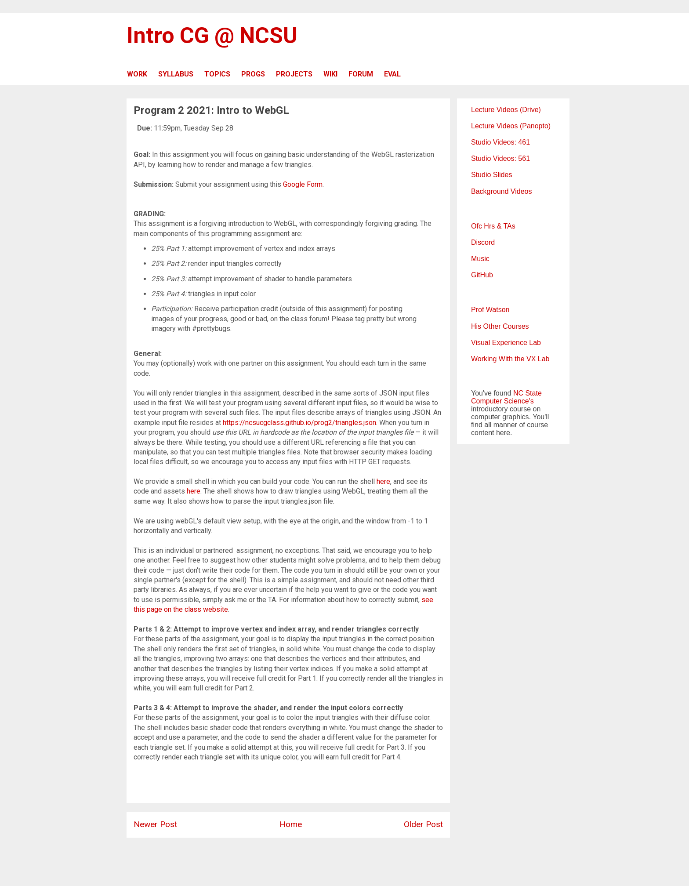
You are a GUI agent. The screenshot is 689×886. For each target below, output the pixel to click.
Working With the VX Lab (510, 359)
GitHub (482, 275)
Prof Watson (490, 309)
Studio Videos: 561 (500, 158)
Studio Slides (491, 174)
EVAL (392, 74)
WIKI (330, 74)
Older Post (423, 824)
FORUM (360, 74)
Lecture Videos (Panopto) (511, 126)
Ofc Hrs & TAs (493, 226)
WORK (137, 74)
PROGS (253, 74)
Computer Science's (502, 401)
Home (290, 824)
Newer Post (155, 824)
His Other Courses (500, 326)
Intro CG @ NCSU (212, 35)
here (383, 481)
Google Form (303, 184)
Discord (483, 242)
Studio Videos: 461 (500, 142)
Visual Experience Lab (506, 342)
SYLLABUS (175, 74)
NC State (527, 393)
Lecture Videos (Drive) (506, 109)
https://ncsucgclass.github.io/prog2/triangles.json (299, 422)
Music (480, 258)
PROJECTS (294, 74)
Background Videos (501, 191)
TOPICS (217, 74)
